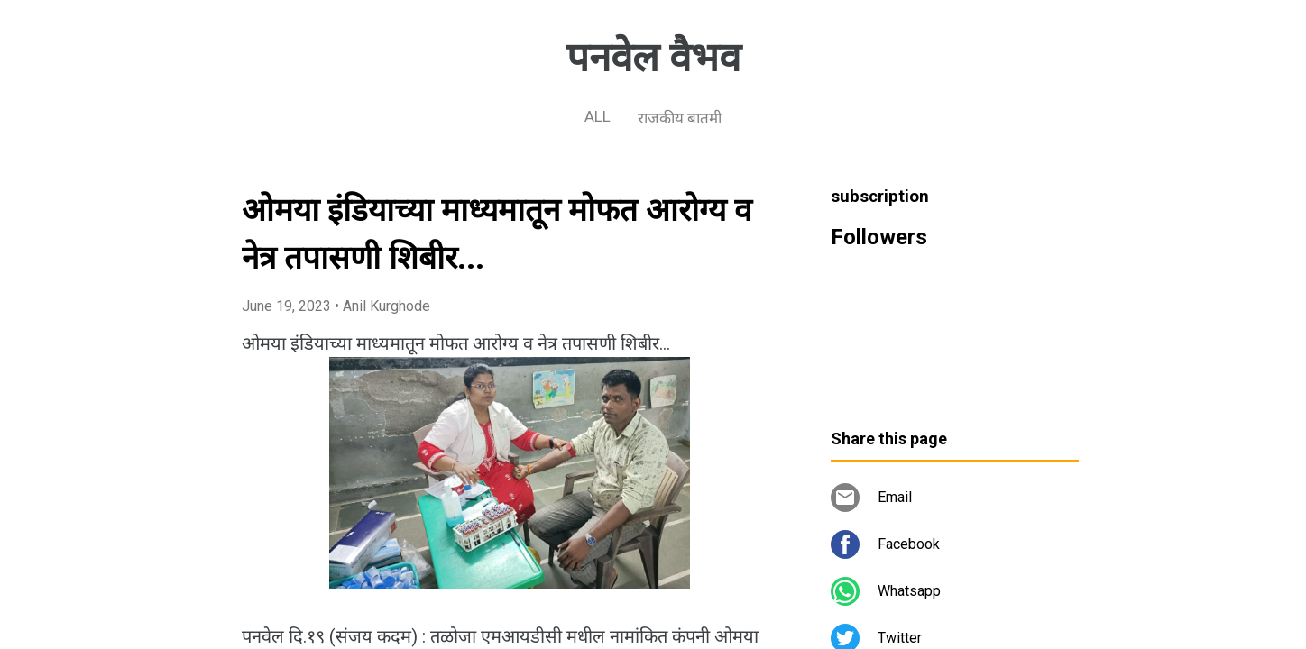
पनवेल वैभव (653, 57)
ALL (597, 116)
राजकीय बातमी (680, 118)
